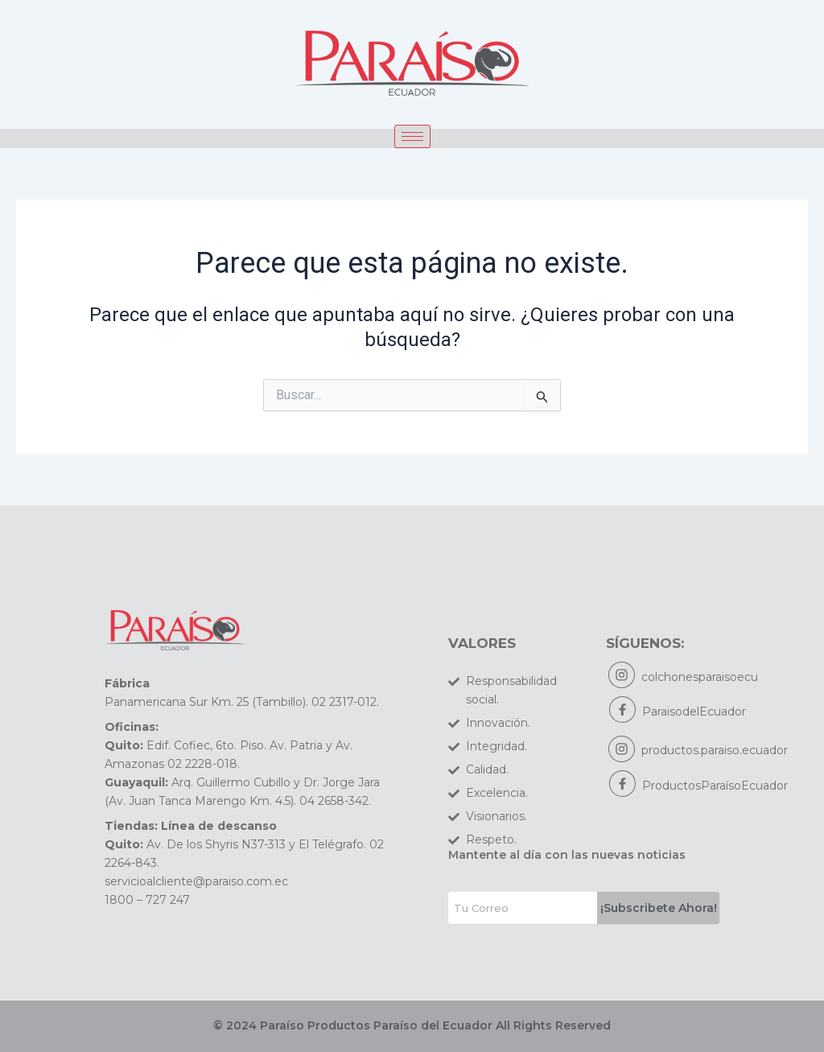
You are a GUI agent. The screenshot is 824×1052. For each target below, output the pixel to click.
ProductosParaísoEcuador (715, 787)
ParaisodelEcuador (694, 712)
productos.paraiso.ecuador (715, 752)
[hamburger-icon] (412, 136)
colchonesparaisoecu (700, 677)
